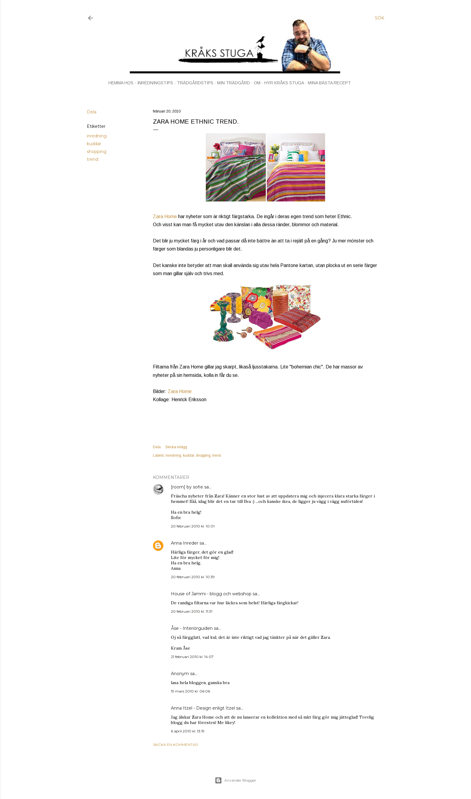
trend (92, 159)
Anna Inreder (184, 543)
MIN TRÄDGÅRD (233, 82)
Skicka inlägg (176, 447)
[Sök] (379, 18)
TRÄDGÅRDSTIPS (195, 82)
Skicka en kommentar (175, 744)
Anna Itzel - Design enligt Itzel (203, 708)
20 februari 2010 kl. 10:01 (192, 526)
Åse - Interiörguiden (192, 628)
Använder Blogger (235, 780)
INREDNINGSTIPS (155, 82)
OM (257, 82)
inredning (97, 136)
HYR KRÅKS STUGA (284, 82)
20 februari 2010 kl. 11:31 (191, 611)
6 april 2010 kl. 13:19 (188, 731)
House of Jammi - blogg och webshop (211, 593)
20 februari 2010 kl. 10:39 (193, 577)
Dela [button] (91, 112)
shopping (96, 151)
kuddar (94, 143)
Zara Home (165, 216)
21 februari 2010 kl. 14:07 (192, 656)
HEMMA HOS (120, 82)
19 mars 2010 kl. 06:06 (190, 691)
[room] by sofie (187, 487)
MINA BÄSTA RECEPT (329, 82)
